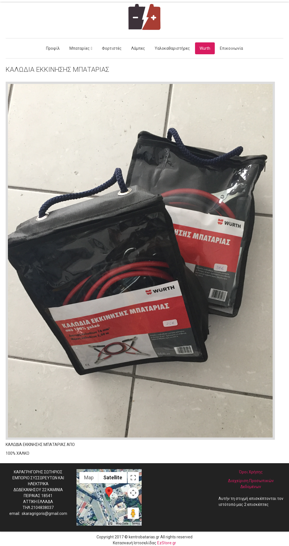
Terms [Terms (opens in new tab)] (136, 523)
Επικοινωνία (231, 48)
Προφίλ (53, 48)
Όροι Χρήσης (251, 472)
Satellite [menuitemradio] (112, 477)
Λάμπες (138, 48)
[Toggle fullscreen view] (133, 477)
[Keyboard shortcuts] (110, 524)
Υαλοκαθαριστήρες (172, 48)
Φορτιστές (112, 48)
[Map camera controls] (133, 493)
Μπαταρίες (79, 48)
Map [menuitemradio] (89, 477)
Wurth (205, 48)
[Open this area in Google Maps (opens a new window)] (87, 522)
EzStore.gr (166, 543)
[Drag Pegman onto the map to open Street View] (133, 513)
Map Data (122, 523)
